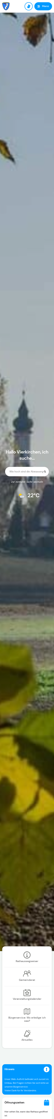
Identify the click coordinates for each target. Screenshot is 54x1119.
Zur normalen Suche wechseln (27, 482)
